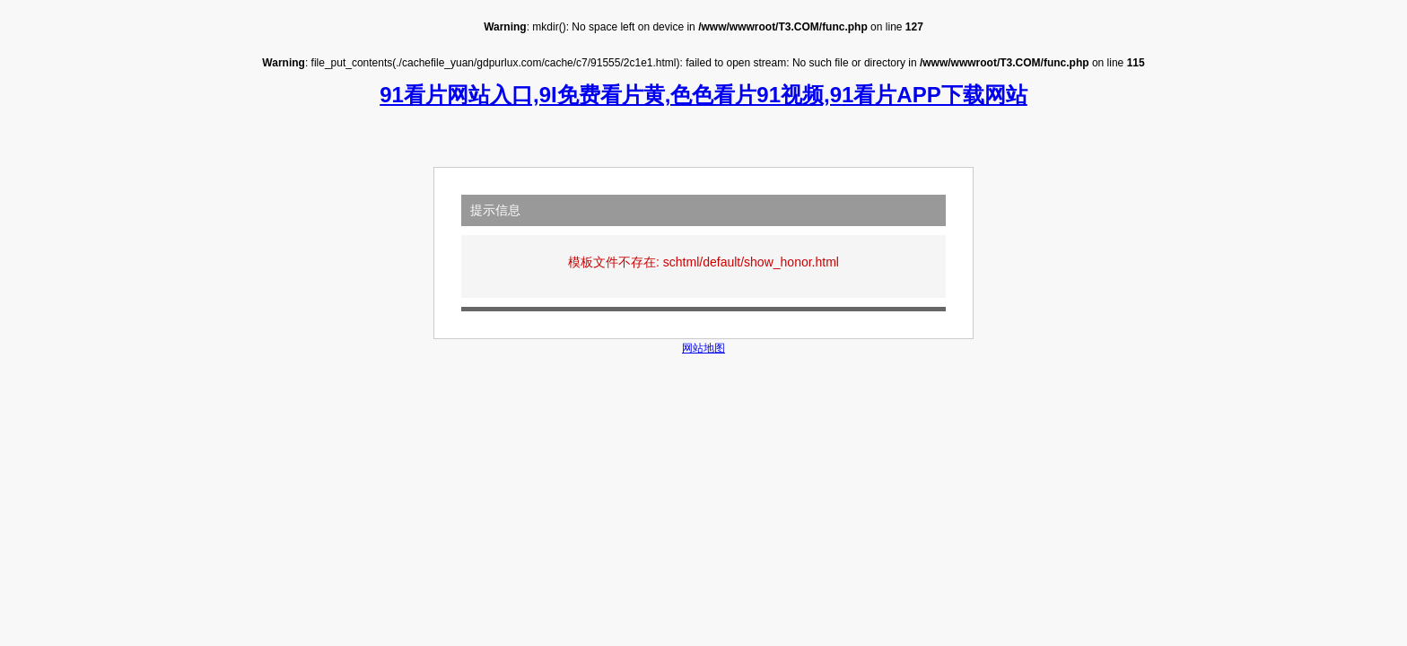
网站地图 (703, 348)
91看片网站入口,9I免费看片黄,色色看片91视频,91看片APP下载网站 (703, 95)
